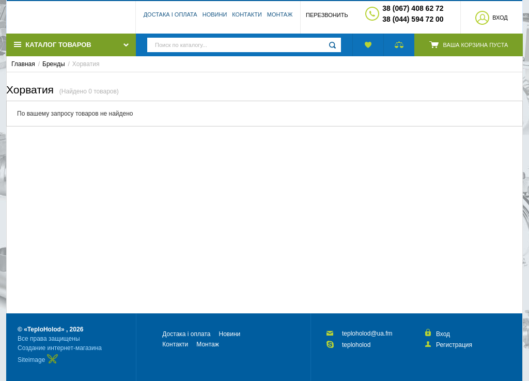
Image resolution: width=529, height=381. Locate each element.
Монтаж (280, 18)
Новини (215, 18)
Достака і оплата (170, 18)
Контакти (247, 18)
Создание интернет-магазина (60, 348)
